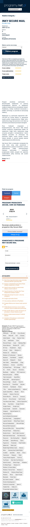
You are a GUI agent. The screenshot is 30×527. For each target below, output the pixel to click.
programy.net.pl (18, 519)
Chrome (13, 365)
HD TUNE (13, 333)
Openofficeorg (14, 440)
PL (1, 518)
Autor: (6, 246)
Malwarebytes (14, 362)
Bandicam (5, 357)
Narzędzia (16, 327)
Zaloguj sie (15, 234)
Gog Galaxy (11, 404)
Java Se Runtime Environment (10, 416)
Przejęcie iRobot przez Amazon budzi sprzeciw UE (15, 304)
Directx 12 (15, 396)
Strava (23, 452)
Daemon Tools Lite (14, 394)
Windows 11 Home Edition (9, 467)
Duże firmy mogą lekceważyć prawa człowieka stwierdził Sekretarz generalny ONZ (15, 280)
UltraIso (20, 355)
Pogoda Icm (6, 443)
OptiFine (13, 372)
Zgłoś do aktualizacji (8, 77)
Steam (19, 360)
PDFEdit (16, 374)
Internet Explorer (15, 379)
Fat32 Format (22, 399)
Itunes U (19, 484)
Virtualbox (24, 462)
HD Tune (5, 347)
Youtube (2, 524)
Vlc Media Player (7, 465)
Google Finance (7, 406)
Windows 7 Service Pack (9, 469)
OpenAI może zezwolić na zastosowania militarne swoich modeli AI (14, 288)
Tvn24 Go (19, 457)
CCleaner (22, 335)
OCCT (22, 345)
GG (4, 369)
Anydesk (21, 357)
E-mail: (6, 251)
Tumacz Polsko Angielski (9, 457)
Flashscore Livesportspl (8, 484)
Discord (14, 369)
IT (8, 518)
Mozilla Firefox (6, 433)
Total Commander (7, 377)
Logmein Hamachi (7, 421)
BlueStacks (5, 372)
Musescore (5, 438)
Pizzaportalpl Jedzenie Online (10, 489)
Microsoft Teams (7, 343)
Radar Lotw (13, 445)
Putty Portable (22, 443)
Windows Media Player (16, 472)
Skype (19, 347)
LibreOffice (20, 365)
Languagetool (17, 418)
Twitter (16, 193)
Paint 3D (21, 382)
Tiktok (19, 455)
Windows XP (16, 345)
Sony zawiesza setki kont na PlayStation (13, 301)
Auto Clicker (6, 362)
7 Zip (4, 340)
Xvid (17, 335)
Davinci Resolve (7, 345)
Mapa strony (3, 523)
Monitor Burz (16, 430)
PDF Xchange (17, 367)
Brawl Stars (13, 477)
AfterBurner (6, 365)
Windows (5, 474)
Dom (19, 328)
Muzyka (9, 326)
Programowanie (19, 326)
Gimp (13, 338)
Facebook (7, 193)
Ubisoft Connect (7, 462)
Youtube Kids (6, 487)
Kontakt (12, 523)
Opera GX (5, 360)
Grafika (15, 328)
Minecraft (11, 335)
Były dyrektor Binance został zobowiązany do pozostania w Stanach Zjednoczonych (15, 311)
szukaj (20, 9)
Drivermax (21, 369)
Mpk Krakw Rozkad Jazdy (9, 435)
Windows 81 (6, 472)
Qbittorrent (5, 445)
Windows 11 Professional (9, 355)
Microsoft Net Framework (9, 426)
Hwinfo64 (14, 408)
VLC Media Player (7, 367)
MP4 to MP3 (6, 379)
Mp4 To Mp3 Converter (18, 433)
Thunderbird (13, 347)
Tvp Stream (6, 460)
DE (10, 518)
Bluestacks (5, 477)
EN (3, 518)
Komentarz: (7, 255)
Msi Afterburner (21, 435)
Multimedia (22, 327)
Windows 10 (6, 352)
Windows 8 (14, 352)
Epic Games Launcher (8, 479)
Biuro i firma (10, 327)
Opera (21, 440)
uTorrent (5, 350)
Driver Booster (21, 333)
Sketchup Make (22, 343)
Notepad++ (13, 360)
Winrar (4, 335)
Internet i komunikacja (7, 328)
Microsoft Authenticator (8, 423)
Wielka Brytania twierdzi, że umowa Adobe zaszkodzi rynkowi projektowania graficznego (15, 307)
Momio (20, 387)
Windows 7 (19, 469)
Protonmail (13, 443)
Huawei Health (6, 408)
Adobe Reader (6, 338)
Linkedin (21, 523)
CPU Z (24, 367)
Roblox (17, 479)
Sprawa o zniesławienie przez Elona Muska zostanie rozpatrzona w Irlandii (14, 284)
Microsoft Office (20, 428)
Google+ (6, 198)
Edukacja (4, 327)
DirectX (14, 382)
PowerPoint (15, 384)
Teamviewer (6, 455)
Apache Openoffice (7, 391)
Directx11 (22, 396)
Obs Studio (5, 440)
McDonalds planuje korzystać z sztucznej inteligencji (14, 295)
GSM (13, 326)
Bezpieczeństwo (6, 330)
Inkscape (22, 384)
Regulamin (9, 523)
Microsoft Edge (6, 382)
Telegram (13, 455)
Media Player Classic (19, 421)
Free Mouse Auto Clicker (9, 401)
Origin (21, 362)
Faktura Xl (14, 487)
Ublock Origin (16, 462)
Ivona (17, 340)
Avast (14, 343)
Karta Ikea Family (7, 418)
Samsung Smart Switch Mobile (15, 450)
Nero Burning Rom (15, 438)
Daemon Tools (20, 338)
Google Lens (16, 406)
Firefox (8, 369)
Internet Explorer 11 (15, 411)
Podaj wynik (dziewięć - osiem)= (12, 263)
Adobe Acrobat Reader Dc (14, 389)
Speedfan (12, 452)
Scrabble (5, 452)
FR (6, 518)
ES (5, 518)
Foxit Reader (13, 357)
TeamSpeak (13, 387)
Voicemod (5, 387)
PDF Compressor (21, 372)
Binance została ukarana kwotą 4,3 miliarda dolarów (14, 315)
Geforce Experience (22, 401)
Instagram (5, 411)
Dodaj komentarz (12, 268)
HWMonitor (5, 333)
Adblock (25, 389)
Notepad (24, 438)
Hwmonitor (22, 408)
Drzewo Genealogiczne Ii (9, 482)
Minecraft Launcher (7, 374)
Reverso (21, 448)
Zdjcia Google (18, 474)
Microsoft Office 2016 (8, 428)
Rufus (11, 350)
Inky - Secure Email (11, 216)
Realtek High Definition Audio (10, 448)
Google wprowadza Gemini (10, 298)
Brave (22, 391)
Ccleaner (5, 394)
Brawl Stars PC (6, 384)
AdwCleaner (11, 340)
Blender (17, 391)
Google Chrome (20, 404)
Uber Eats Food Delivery (17, 460)
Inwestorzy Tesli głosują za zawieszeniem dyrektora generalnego (14, 318)
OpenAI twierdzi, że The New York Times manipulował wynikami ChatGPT (14, 291)
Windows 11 (18, 350)
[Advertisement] (15, 90)
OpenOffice (17, 377)
